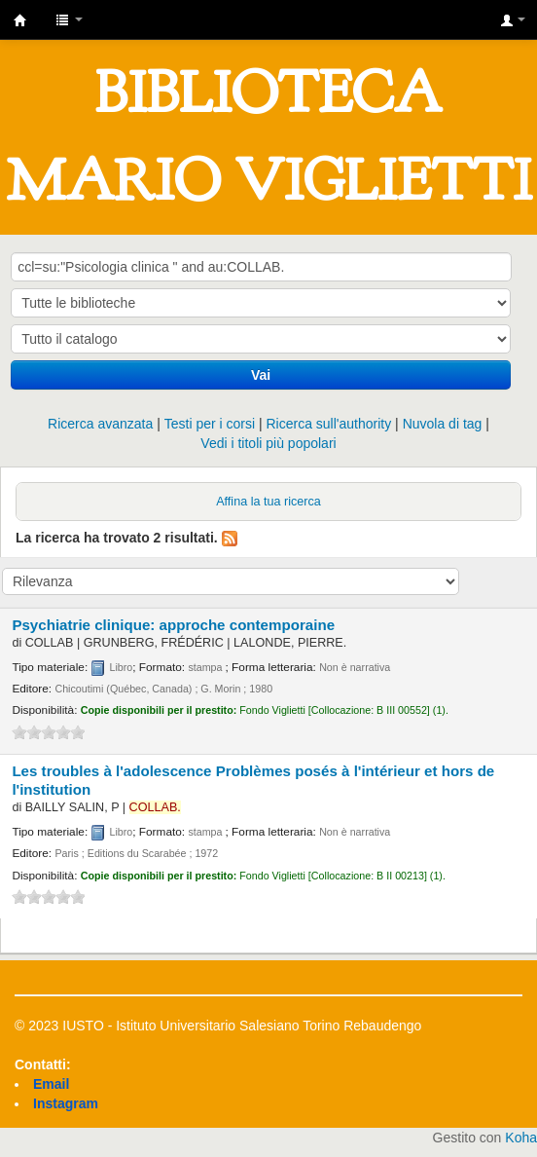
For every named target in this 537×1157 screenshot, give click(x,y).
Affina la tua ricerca (268, 501)
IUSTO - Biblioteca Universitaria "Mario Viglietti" (20, 20)
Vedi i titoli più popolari (268, 443)
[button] (69, 19)
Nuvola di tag (443, 423)
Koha (521, 1137)
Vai (260, 375)
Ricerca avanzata (100, 423)
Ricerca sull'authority (328, 423)
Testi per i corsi (209, 423)
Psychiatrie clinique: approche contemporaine (173, 624)
